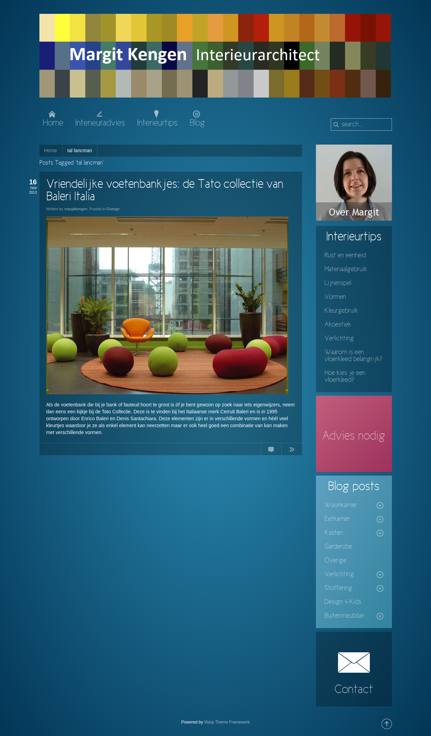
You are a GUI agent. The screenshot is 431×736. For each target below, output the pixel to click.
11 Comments (271, 450)
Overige (113, 209)
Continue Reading (291, 450)
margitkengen (75, 209)
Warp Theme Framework (227, 722)
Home (50, 150)
